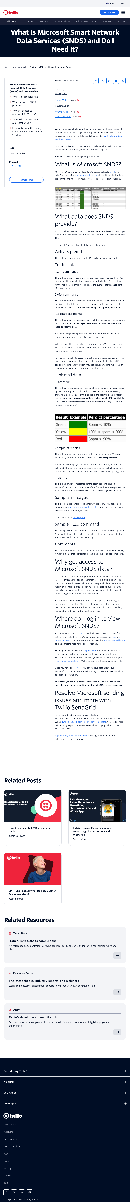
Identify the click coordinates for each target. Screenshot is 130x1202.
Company (120, 21)
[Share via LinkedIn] (109, 81)
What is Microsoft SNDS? (26, 96)
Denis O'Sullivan (63, 116)
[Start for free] (109, 12)
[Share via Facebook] (96, 81)
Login (123, 3)
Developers (44, 21)
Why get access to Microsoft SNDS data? (24, 113)
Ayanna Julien (62, 112)
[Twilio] (10, 12)
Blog (6, 67)
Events (95, 21)
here (79, 668)
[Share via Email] (116, 81)
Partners (107, 21)
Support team (89, 651)
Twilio (82, 633)
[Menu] (123, 12)
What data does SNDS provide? (24, 104)
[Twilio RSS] (123, 81)
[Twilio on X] (14, 1192)
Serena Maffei (61, 100)
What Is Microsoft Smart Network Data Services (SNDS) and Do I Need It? (24, 88)
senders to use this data (86, 175)
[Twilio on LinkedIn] (22, 1192)
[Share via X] (102, 81)
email (112, 172)
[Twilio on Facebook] (6, 1192)
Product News (81, 21)
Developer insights (17, 153)
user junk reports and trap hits (82, 507)
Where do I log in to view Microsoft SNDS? (25, 121)
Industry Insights (62, 21)
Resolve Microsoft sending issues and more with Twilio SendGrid (27, 131)
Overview (29, 21)
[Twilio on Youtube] (29, 1192)
